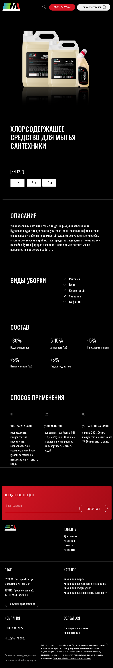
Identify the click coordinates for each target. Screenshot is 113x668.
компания (69, 540)
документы (70, 536)
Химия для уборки (74, 579)
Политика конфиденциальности (22, 655)
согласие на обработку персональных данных (73, 655)
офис (9, 569)
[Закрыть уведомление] (106, 644)
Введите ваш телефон (19, 495)
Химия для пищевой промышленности (85, 592)
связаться (72, 618)
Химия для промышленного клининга (85, 583)
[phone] (40, 505)
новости (68, 545)
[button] (62, 7)
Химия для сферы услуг (77, 588)
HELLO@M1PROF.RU (15, 638)
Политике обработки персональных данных (72, 658)
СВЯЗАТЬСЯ (93, 508)
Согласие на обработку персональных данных (29, 660)
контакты (69, 549)
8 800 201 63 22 (14, 628)
